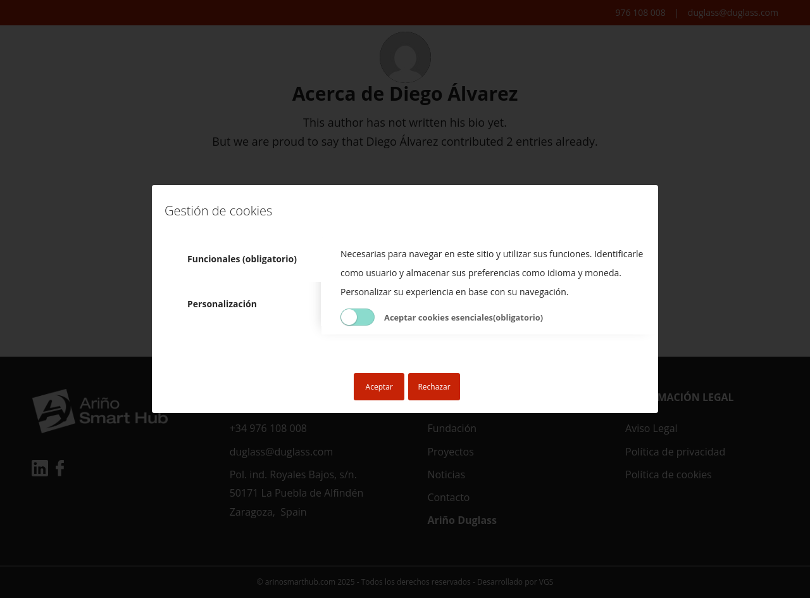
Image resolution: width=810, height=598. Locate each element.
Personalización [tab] (222, 304)
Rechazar (434, 386)
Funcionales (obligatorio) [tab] (242, 259)
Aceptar (379, 386)
